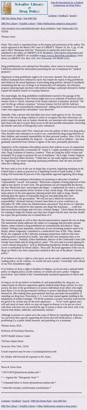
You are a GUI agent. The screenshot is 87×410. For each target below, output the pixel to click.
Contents (52, 15)
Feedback (63, 15)
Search (73, 15)
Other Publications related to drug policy (57, 23)
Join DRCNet (30, 18)
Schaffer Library (27, 23)
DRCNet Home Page (11, 18)
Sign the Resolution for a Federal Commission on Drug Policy (67, 4)
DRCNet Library (9, 23)
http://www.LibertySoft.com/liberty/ (59, 55)
